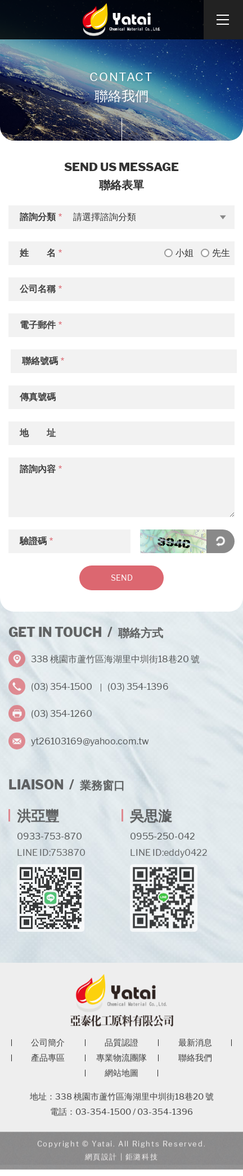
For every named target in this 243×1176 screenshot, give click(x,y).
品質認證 (121, 1047)
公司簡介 (48, 1047)
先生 (215, 253)
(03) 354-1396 (138, 683)
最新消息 (195, 1047)
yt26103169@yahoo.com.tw (90, 738)
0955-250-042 (162, 833)
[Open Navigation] (223, 19)
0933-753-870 (49, 833)
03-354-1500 (103, 1116)
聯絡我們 (195, 1062)
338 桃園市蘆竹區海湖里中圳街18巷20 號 (115, 655)
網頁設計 (101, 1162)
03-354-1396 (165, 1116)
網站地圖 (121, 1077)
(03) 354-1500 (61, 683)
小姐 (179, 253)
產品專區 (48, 1062)
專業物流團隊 (121, 1062)
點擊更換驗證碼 (220, 541)
